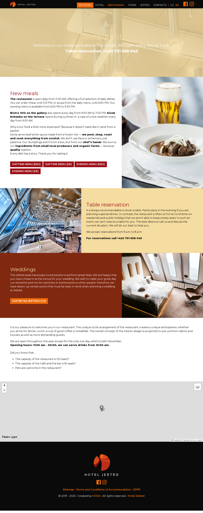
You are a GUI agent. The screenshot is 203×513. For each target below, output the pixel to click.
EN (177, 6)
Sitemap (68, 491)
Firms (132, 6)
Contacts (160, 6)
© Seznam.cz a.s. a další (191, 442)
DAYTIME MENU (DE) (58, 166)
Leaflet (175, 442)
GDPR (136, 491)
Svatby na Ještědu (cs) (29, 303)
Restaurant (116, 6)
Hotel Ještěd (136, 498)
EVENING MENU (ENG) (91, 166)
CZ (172, 6)
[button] (102, 410)
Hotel (99, 6)
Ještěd (145, 6)
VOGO (96, 498)
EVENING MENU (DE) (25, 173)
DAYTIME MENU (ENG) (26, 166)
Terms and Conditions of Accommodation (103, 491)
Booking (85, 6)
